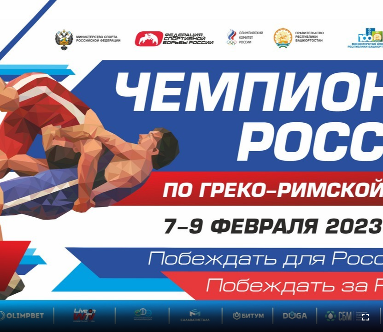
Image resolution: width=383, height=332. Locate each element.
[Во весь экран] (365, 317)
